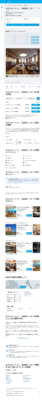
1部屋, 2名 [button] (9, 21)
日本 (10, 5)
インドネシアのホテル (27, 375)
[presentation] (19, 82)
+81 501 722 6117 (9, 13)
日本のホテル (25, 377)
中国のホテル (8, 377)
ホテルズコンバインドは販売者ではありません (23, 391)
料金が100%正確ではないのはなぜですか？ (23, 395)
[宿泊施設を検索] (1, 7)
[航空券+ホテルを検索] (1, 12)
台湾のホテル (8, 375)
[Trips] (1, 17)
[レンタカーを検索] (1, 10)
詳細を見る (29, 215)
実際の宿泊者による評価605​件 (16, 15)
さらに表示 (8, 133)
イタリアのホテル (26, 381)
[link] (12, 218)
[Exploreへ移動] (1, 14)
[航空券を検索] (1, 5)
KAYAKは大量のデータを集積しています (23, 393)
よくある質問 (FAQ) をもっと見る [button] (23, 338)
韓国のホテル (8, 378)
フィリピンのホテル (26, 380)
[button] (2, 1)
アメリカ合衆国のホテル (27, 378)
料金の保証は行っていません (33, 388)
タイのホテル (8, 383)
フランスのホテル (9, 380)
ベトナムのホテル (9, 381)
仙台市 (15, 5)
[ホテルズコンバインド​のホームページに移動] (7, 1)
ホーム (7, 5)
